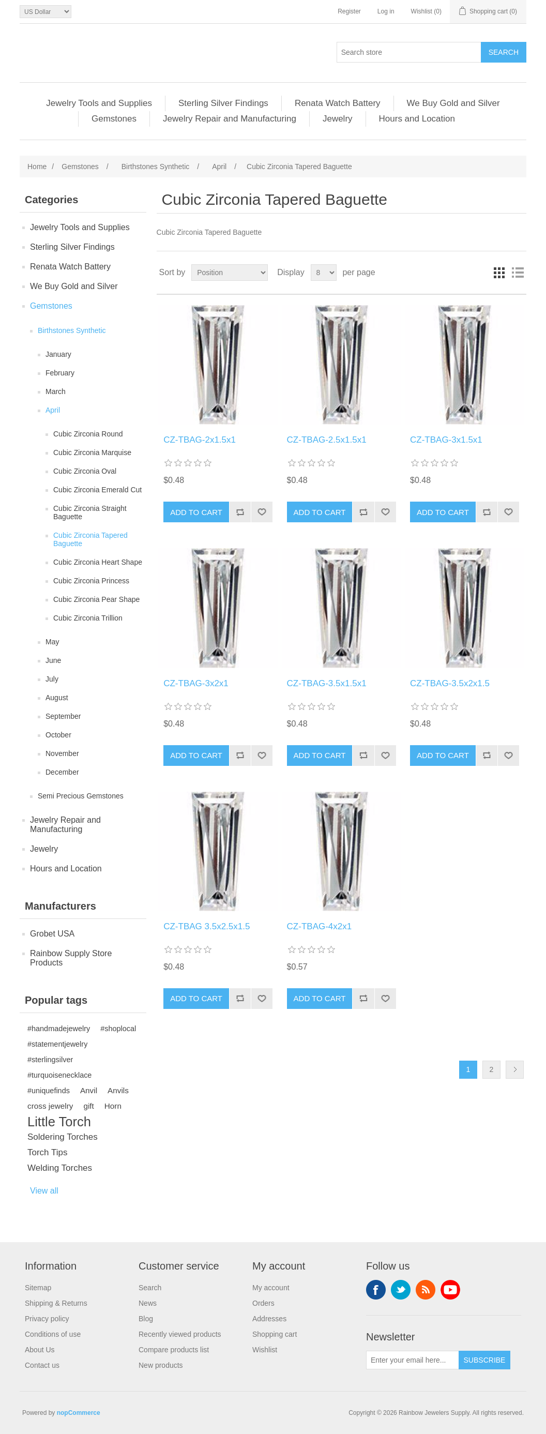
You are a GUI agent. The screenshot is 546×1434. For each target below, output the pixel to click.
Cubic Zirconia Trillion (88, 618)
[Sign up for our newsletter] (412, 1360)
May (52, 642)
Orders (263, 1303)
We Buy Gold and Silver (453, 103)
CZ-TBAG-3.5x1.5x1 (327, 683)
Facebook (376, 1290)
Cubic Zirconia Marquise (92, 452)
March (56, 391)
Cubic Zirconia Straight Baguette (90, 512)
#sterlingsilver (50, 1059)
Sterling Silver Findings (223, 103)
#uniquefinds (48, 1090)
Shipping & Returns (56, 1303)
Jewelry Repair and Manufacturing (229, 119)
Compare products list (174, 1350)
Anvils (118, 1090)
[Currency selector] (45, 11)
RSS (425, 1290)
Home (37, 166)
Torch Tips (47, 1152)
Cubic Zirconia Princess (91, 581)
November (62, 753)
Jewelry (338, 119)
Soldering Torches (62, 1137)
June (53, 660)
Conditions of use (53, 1334)
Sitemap (38, 1288)
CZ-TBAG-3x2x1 (196, 683)
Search (150, 1288)
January (58, 354)
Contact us (42, 1365)
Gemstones (114, 119)
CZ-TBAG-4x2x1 (319, 926)
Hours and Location (417, 119)
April (53, 410)
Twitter (401, 1290)
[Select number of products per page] (324, 272)
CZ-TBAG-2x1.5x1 (199, 440)
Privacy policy (47, 1319)
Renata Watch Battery (338, 103)
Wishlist (264, 1350)
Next (515, 1070)
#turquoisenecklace (59, 1075)
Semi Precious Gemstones (81, 796)
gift (88, 1105)
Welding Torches (59, 1168)
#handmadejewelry (58, 1028)
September (63, 716)
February (60, 373)
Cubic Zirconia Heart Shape (97, 562)
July (52, 679)
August (57, 697)
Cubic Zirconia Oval (84, 471)
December (62, 772)
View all (44, 1190)
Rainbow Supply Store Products (71, 958)
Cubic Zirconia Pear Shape (96, 599)
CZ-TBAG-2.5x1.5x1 (327, 440)
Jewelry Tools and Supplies (99, 103)
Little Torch (59, 1121)
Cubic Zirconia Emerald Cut (97, 490)
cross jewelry (50, 1105)
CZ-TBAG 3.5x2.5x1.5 (206, 926)
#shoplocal (118, 1028)
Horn (113, 1105)
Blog (146, 1319)
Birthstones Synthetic (72, 330)
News (148, 1303)
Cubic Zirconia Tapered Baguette (90, 539)
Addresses (269, 1319)
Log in (386, 11)
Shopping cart (274, 1334)
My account (271, 1288)
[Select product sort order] (229, 272)
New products (161, 1365)
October (58, 735)
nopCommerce (78, 1412)
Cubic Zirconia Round (88, 434)
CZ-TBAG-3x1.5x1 (446, 440)
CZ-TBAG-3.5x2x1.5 (450, 683)
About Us (40, 1350)
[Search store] (409, 52)
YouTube (450, 1290)
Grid (499, 272)
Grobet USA (52, 933)
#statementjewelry (57, 1044)
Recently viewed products (180, 1334)
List (517, 272)
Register (349, 11)
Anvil (88, 1090)
